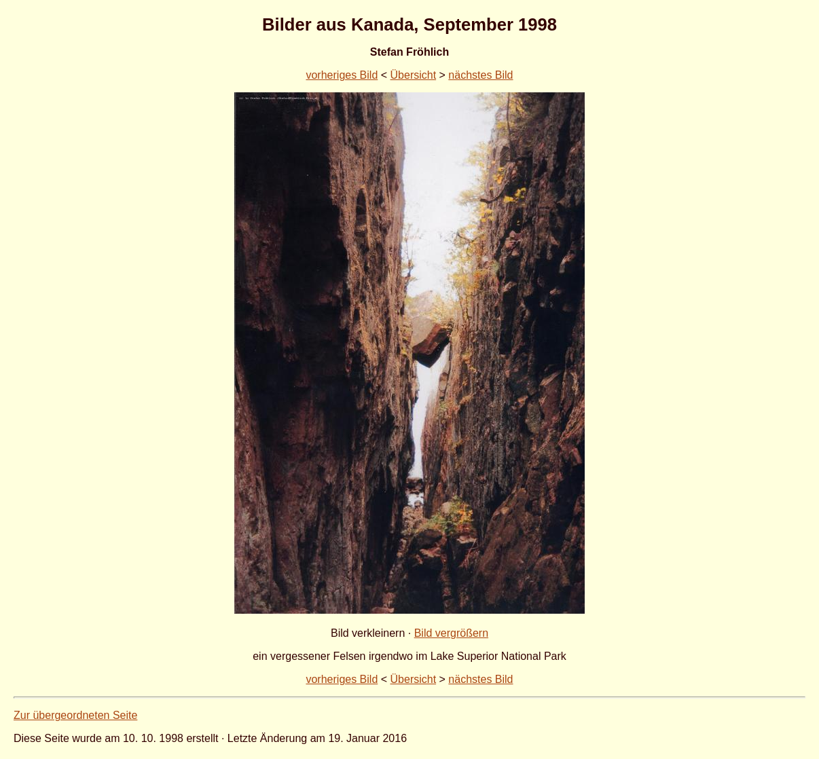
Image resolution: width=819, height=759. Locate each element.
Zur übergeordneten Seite (75, 715)
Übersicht (413, 75)
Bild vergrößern (451, 633)
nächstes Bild (480, 75)
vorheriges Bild (342, 75)
